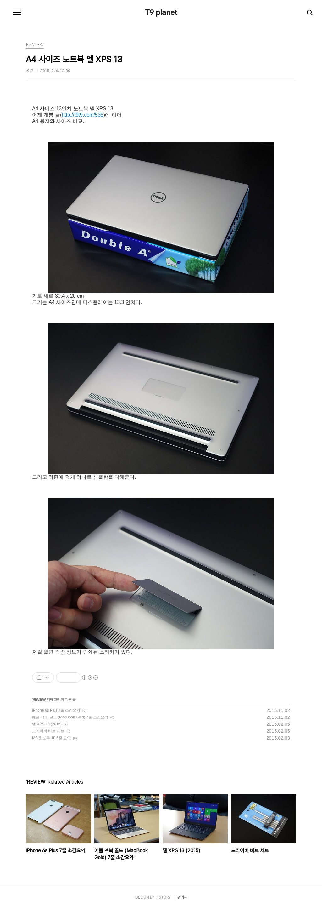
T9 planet (161, 12)
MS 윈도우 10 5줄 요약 (51, 738)
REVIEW (38, 699)
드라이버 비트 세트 (48, 731)
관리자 (182, 897)
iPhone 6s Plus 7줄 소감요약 (56, 710)
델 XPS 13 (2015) (47, 724)
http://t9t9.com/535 (82, 114)
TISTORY (163, 897)
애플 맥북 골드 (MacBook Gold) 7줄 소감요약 (70, 717)
